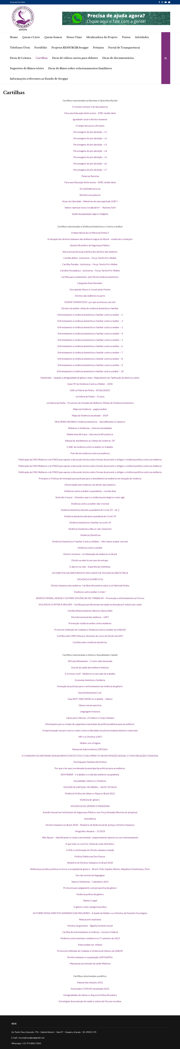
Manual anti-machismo (90, 919)
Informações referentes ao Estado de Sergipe (39, 78)
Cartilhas (42, 57)
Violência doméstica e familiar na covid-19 (90, 522)
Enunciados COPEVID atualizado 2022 (90, 988)
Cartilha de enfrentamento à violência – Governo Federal (90, 932)
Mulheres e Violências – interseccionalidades (90, 428)
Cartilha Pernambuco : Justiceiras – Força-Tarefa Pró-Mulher (90, 270)
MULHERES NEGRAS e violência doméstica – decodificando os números (90, 421)
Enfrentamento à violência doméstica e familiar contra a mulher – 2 (90, 321)
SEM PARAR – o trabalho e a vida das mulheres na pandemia (90, 774)
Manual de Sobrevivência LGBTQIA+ (90, 749)
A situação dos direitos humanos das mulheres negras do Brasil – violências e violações (90, 239)
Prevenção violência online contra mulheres (90, 623)
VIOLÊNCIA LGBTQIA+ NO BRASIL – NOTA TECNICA (90, 787)
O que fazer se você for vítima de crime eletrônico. (90, 844)
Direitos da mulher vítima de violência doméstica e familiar (90, 308)
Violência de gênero (90, 799)
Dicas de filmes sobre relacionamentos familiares (80, 68)
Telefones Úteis (20, 47)
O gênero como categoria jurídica (90, 907)
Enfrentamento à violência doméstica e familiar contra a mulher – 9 (90, 365)
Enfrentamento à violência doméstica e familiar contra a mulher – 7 (90, 352)
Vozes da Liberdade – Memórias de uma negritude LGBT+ (90, 201)
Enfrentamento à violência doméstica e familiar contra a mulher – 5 (90, 340)
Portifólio (40, 47)
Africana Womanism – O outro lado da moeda (90, 661)
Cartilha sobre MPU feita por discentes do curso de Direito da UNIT (90, 636)
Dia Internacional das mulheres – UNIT (90, 617)
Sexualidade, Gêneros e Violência (90, 781)
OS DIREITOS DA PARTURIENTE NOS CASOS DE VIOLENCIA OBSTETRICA (90, 573)
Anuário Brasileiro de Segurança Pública (90, 245)
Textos (126, 37)
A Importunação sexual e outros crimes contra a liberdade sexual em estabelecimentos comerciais (90, 730)
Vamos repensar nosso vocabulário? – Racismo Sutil (90, 207)
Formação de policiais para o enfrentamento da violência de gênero (90, 686)
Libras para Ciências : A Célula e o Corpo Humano (90, 718)
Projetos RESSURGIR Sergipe (70, 47)
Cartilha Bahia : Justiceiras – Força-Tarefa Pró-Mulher (90, 258)
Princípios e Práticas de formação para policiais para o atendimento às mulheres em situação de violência (90, 478)
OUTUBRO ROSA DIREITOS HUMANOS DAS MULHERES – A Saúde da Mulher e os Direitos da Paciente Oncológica (90, 913)
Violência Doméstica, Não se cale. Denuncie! (90, 529)
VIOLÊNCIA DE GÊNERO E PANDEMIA (90, 806)
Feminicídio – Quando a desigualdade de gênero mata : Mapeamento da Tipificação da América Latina (90, 377)
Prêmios (98, 47)
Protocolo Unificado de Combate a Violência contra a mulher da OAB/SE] (90, 629)
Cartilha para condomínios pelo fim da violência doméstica (90, 277)
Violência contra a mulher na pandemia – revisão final (90, 491)
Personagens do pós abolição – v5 (90, 157)
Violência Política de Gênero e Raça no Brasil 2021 (90, 793)
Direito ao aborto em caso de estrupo (90, 560)
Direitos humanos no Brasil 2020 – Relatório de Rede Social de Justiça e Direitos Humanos (90, 825)
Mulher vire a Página (90, 743)
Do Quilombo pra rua (90, 188)
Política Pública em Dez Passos (90, 856)
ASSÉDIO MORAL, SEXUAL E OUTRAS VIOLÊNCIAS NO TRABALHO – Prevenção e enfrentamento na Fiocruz (90, 598)
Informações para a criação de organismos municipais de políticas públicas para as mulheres (90, 724)
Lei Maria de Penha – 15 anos (90, 396)
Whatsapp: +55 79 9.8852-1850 (26, 1043)
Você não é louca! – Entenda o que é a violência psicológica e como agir (90, 497)
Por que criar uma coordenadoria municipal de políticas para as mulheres (90, 768)
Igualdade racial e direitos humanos (90, 119)
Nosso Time (74, 37)
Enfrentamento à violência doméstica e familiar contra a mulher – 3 (90, 327)
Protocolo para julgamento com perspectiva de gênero (90, 888)
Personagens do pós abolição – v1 (90, 132)
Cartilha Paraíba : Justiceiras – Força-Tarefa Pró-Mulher (90, 264)
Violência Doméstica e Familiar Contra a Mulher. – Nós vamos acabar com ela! (90, 541)
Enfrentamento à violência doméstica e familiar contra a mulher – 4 (90, 333)
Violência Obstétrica (90, 535)
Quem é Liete (31, 37)
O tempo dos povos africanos (90, 125)
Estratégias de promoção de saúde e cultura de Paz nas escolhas (90, 1001)
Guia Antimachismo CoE (90, 692)
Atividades (142, 37)
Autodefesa (90, 818)
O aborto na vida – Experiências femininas (90, 566)
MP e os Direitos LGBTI (90, 736)
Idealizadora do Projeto (102, 37)
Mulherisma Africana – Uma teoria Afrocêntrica (90, 434)
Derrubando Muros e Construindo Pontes (90, 289)
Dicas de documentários (118, 57)
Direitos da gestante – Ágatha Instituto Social (90, 925)
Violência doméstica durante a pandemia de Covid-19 (90, 516)
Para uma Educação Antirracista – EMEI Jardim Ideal (90, 113)
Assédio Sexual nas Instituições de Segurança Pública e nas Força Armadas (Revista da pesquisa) (90, 812)
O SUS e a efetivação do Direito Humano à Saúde (90, 850)
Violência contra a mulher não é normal (90, 503)
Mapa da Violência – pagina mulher (90, 409)
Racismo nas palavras (90, 195)
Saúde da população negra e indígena (90, 214)
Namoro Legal (90, 900)
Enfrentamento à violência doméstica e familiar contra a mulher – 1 (90, 314)
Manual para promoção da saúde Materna (90, 963)
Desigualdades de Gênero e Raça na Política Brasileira (90, 995)
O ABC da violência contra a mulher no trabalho (90, 447)
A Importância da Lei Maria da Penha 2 (90, 232)
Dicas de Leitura (20, 57)
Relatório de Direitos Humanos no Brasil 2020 (90, 862)
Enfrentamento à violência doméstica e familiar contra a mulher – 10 (90, 371)
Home (14, 37)
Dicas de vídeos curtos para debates (75, 57)
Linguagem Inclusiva (90, 711)
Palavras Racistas (90, 176)
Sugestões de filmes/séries (27, 68)
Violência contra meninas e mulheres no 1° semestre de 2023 (90, 938)
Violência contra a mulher (90, 547)
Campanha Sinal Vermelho (90, 283)
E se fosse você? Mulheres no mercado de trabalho (90, 673)
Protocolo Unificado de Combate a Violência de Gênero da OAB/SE (90, 951)
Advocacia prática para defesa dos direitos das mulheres (90, 251)
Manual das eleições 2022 (90, 982)
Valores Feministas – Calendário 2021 (90, 881)
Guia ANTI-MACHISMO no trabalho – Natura (90, 699)
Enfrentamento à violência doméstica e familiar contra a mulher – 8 (90, 358)
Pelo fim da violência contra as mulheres (90, 453)
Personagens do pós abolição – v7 (90, 169)
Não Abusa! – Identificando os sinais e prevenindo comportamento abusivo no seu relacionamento (90, 837)
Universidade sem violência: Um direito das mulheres (90, 484)
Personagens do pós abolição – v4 (90, 151)
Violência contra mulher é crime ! (90, 592)
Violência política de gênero (90, 894)
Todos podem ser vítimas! (90, 944)
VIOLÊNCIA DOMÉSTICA (90, 579)
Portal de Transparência (124, 47)
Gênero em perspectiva (90, 705)
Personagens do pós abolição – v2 (90, 138)
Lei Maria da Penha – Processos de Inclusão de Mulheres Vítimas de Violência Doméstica (90, 403)
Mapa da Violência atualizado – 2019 (90, 415)
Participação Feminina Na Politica (90, 762)
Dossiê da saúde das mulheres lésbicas (90, 667)
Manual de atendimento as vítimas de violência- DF (90, 440)
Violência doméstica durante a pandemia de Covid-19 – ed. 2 (90, 510)
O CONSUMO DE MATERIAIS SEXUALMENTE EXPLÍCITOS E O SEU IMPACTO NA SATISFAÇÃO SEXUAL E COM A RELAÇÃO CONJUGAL (90, 755)
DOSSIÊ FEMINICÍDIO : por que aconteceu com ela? (90, 302)
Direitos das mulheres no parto (90, 295)
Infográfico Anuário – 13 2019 (90, 831)
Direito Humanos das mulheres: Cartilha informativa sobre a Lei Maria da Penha (90, 585)
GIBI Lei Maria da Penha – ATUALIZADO (90, 390)
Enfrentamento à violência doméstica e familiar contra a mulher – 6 (90, 346)
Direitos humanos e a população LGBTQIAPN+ (90, 957)
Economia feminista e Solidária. (90, 680)
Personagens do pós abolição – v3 (90, 144)
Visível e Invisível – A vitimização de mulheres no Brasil (90, 554)
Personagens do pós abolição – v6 (90, 163)
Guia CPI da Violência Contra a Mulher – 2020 (90, 384)
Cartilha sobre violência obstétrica (90, 642)
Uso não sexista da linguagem (90, 875)
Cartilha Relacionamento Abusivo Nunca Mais (90, 610)
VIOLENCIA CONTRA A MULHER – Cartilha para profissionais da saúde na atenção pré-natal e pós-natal (90, 604)
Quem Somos (53, 37)
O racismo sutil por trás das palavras (90, 106)
